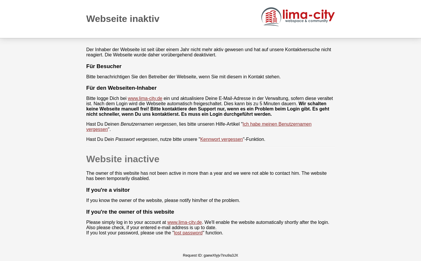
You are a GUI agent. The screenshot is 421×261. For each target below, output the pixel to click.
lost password (188, 232)
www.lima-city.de (145, 98)
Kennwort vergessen (221, 139)
